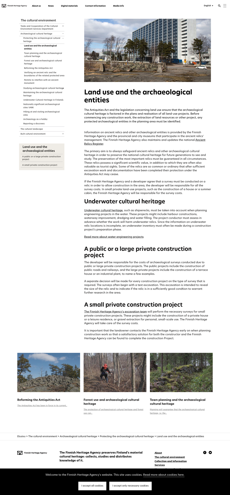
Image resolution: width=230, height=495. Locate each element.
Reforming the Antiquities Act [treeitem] (38, 68)
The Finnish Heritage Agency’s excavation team (115, 312)
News (51, 6)
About (158, 453)
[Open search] (219, 6)
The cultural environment (38, 20)
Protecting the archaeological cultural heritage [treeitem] (41, 39)
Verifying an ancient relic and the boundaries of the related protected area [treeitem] (44, 74)
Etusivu (21, 436)
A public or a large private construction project (41, 158)
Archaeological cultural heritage (78, 436)
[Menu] (224, 6)
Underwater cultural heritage (103, 210)
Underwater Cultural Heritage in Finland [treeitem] (43, 100)
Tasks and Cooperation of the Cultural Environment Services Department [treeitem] (39, 27)
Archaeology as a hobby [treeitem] (35, 119)
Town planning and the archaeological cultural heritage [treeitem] (43, 55)
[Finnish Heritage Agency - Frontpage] (14, 6)
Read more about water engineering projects (114, 237)
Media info (118, 6)
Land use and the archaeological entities (180, 436)
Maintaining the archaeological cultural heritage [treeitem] (42, 94)
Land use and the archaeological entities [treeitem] (40, 47)
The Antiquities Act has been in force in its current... (42, 406)
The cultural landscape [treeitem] (32, 129)
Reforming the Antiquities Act (38, 400)
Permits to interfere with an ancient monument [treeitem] (41, 81)
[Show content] (60, 25)
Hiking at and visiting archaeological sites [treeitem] (41, 113)
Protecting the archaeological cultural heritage (127, 436)
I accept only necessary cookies (130, 486)
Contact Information (95, 6)
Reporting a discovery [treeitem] (34, 124)
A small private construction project (39, 165)
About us (36, 6)
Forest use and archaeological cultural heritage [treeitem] (43, 62)
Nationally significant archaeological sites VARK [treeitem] (41, 106)
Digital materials (69, 6)
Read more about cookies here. (163, 475)
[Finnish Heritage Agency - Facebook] (205, 453)
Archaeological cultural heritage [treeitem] (36, 34)
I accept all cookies (92, 486)
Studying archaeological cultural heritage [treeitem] (43, 88)
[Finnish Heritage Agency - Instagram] (210, 453)
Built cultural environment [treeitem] (33, 134)
